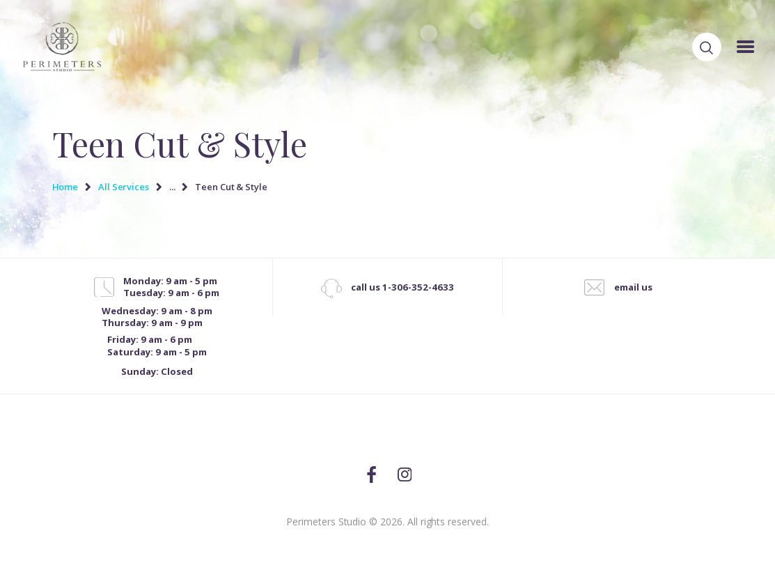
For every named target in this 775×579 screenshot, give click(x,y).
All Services (123, 186)
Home (65, 186)
